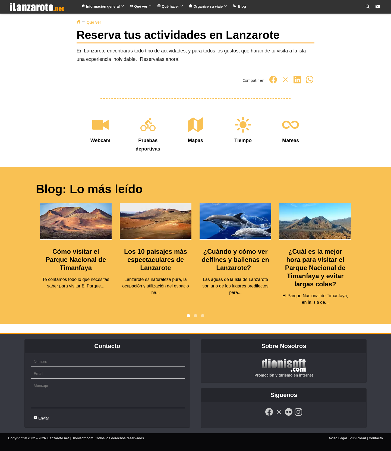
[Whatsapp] (309, 82)
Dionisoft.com (82, 438)
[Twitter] (285, 82)
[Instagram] (298, 415)
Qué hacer (170, 6)
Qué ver (141, 6)
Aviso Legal (338, 438)
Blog (239, 6)
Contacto (376, 438)
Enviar (41, 418)
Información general (102, 6)
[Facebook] (273, 82)
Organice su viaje (208, 6)
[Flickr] (288, 415)
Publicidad (357, 438)
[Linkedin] (297, 82)
